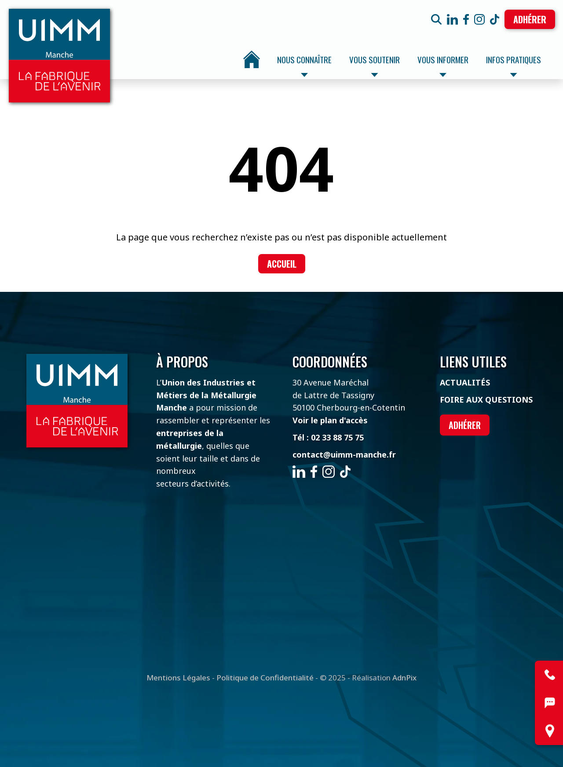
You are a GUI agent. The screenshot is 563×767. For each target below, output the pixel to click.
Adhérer (529, 19)
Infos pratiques (513, 65)
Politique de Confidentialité (265, 677)
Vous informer (442, 65)
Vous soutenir (374, 65)
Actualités (465, 382)
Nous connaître (304, 65)
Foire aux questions (486, 399)
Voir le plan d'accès (330, 420)
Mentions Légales (178, 677)
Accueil (251, 59)
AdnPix (404, 677)
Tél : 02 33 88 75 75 (328, 437)
